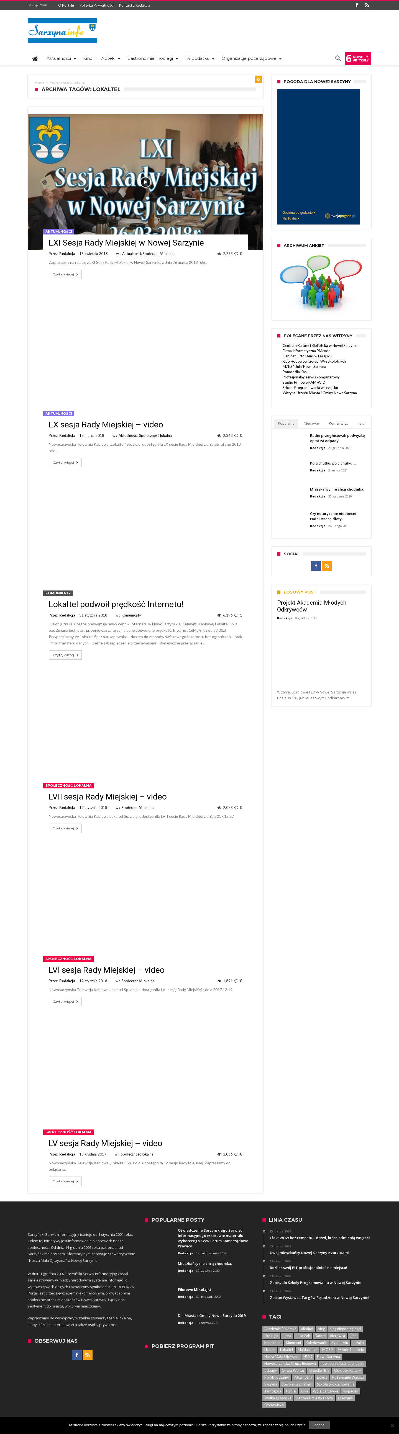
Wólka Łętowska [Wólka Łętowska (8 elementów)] (277, 1398)
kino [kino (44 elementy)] (353, 1336)
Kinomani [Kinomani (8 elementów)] (293, 1342)
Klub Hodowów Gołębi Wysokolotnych (314, 361)
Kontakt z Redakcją (134, 5)
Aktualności (58, 231)
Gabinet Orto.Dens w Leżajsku (307, 356)
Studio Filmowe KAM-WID (304, 382)
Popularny (286, 423)
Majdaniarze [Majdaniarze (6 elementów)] (308, 1349)
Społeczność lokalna (159, 253)
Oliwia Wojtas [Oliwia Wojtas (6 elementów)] (293, 1370)
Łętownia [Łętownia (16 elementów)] (345, 1398)
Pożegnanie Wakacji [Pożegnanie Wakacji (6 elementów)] (348, 1377)
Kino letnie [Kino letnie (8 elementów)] (272, 1342)
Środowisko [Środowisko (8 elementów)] (274, 1405)
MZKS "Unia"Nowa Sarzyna (304, 366)
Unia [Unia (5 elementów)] (304, 1391)
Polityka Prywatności (97, 5)
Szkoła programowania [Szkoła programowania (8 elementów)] (335, 1384)
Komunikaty (58, 593)
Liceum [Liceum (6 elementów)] (269, 1349)
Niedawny (312, 423)
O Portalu (66, 5)
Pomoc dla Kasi (295, 372)
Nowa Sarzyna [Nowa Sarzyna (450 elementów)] (328, 1356)
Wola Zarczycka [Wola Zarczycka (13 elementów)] (326, 1391)
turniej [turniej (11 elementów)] (291, 1391)
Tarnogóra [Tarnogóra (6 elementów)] (272, 1391)
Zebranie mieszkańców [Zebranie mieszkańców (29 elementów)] (314, 1398)
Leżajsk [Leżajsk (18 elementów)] (358, 1342)
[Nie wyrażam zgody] (392, 1425)
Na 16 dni (289, 218)
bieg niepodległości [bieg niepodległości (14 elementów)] (345, 1329)
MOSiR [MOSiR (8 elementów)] (328, 1349)
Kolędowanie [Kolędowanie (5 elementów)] (316, 1342)
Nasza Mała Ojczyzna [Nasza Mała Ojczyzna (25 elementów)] (281, 1356)
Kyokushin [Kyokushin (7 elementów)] (339, 1342)
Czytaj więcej (66, 274)
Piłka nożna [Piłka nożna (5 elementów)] (303, 1377)
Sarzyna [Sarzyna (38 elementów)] (270, 1384)
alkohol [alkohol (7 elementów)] (307, 1329)
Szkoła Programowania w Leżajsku (310, 387)
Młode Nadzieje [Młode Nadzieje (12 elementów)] (351, 1349)
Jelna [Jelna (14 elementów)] (287, 1336)
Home (39, 82)
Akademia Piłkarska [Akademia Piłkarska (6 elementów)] (280, 1329)
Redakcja (67, 253)
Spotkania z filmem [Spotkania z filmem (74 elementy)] (297, 1384)
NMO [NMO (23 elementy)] (307, 1356)
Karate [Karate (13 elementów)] (320, 1336)
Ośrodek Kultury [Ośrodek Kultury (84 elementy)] (347, 1370)
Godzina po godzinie (297, 213)
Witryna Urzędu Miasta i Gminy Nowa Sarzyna (320, 393)
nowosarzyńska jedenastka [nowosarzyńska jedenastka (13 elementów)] (342, 1363)
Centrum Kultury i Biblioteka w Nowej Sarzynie (320, 345)
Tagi (361, 423)
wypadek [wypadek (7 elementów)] (350, 1391)
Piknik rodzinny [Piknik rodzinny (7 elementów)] (276, 1377)
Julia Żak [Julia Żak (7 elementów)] (303, 1336)
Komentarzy (339, 423)
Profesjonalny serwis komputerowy (311, 377)
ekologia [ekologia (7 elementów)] (271, 1336)
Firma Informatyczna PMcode (306, 351)
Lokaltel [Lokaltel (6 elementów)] (286, 1349)
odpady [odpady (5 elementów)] (270, 1370)
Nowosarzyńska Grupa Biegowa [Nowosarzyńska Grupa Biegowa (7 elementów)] (290, 1363)
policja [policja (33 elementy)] (322, 1377)
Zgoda (320, 1425)
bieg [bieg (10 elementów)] (321, 1329)
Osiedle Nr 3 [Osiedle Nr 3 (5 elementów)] (319, 1370)
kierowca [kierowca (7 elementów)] (337, 1336)
